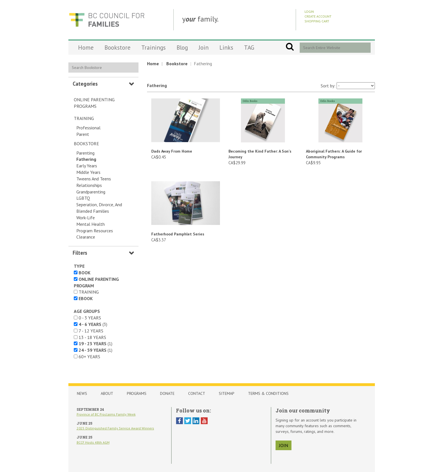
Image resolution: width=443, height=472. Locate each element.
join (283, 445)
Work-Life (85, 217)
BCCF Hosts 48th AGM (93, 442)
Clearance (85, 237)
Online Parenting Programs (94, 103)
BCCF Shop (106, 19)
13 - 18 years (92, 337)
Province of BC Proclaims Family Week (106, 414)
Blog (182, 47)
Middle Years (88, 172)
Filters (80, 252)
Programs (136, 393)
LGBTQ (83, 198)
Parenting (85, 153)
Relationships (89, 185)
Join (204, 47)
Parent (82, 134)
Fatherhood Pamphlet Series (177, 234)
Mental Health (90, 224)
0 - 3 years (90, 318)
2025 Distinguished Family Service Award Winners (115, 428)
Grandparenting (90, 192)
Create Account (318, 16)
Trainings (153, 47)
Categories (85, 83)
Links (226, 47)
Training (84, 118)
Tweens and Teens (93, 179)
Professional (88, 127)
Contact (196, 393)
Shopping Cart (317, 21)
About (107, 393)
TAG (249, 47)
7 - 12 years (91, 331)
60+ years (89, 356)
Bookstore (117, 47)
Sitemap (226, 393)
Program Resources (94, 230)
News (82, 393)
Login (309, 11)
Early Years (86, 165)
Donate (167, 393)
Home (86, 47)
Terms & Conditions (268, 393)
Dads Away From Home (171, 151)
